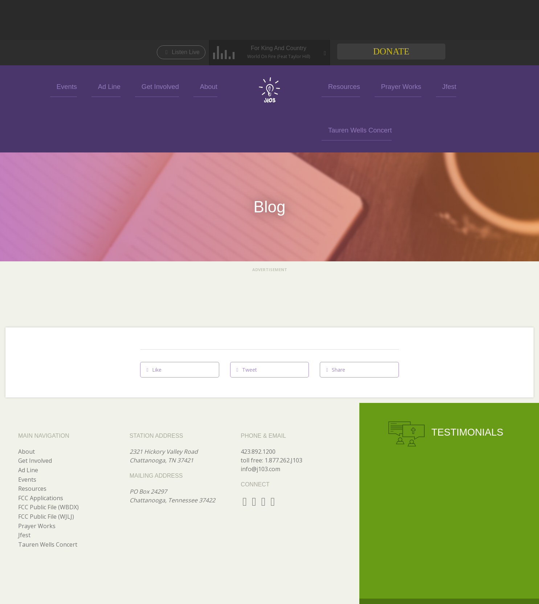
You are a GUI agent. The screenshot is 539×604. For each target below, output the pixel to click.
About (209, 86)
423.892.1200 (258, 408)
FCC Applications (40, 454)
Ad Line (130, 86)
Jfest (419, 86)
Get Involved (171, 86)
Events (97, 86)
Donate (391, 51)
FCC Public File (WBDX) (48, 464)
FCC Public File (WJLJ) (46, 473)
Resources (335, 86)
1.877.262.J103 (283, 417)
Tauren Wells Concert (468, 86)
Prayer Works (381, 86)
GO (453, 590)
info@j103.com (260, 425)
